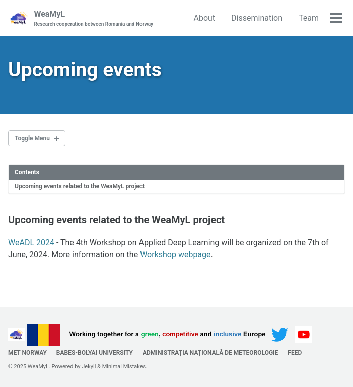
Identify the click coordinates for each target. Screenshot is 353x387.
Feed (295, 352)
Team (309, 18)
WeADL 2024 (31, 242)
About (204, 18)
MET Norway (27, 352)
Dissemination (257, 18)
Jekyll (89, 366)
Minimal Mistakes (124, 366)
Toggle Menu (32, 138)
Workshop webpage (175, 254)
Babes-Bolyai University (94, 352)
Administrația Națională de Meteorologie (210, 352)
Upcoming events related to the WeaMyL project (80, 186)
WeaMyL (93, 18)
